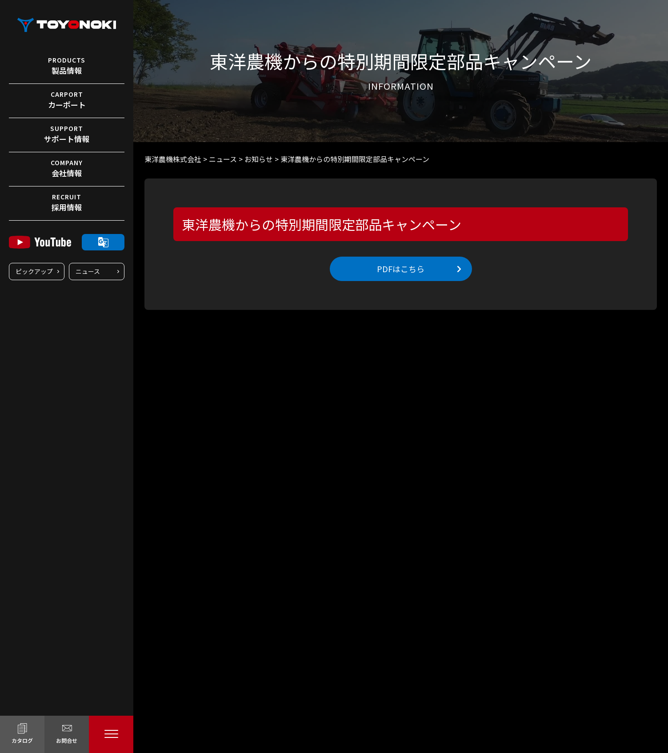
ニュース (88, 271)
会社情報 (67, 168)
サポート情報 (67, 134)
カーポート (67, 100)
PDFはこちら (400, 268)
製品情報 (67, 65)
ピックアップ (34, 271)
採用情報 (67, 202)
